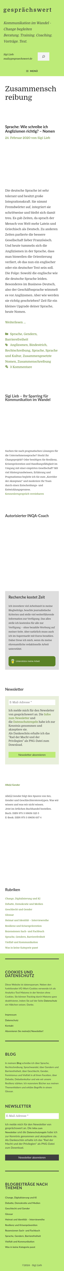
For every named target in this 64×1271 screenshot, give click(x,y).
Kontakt (9, 1025)
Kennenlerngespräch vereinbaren (24, 493)
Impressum (11, 1014)
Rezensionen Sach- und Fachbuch (24, 931)
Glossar (9, 915)
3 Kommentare (21, 367)
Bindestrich (38, 345)
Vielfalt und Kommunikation (21, 942)
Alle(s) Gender (12, 784)
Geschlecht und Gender (18, 909)
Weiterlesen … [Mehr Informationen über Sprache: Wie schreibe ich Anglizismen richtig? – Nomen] (15, 322)
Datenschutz (50, 1000)
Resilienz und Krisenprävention (23, 926)
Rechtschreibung (17, 350)
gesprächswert (27, 10)
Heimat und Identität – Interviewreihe (27, 920)
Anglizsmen (19, 345)
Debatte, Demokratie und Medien (24, 904)
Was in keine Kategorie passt (21, 947)
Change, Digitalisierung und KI (22, 898)
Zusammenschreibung (34, 361)
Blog (19, 1063)
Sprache (38, 350)
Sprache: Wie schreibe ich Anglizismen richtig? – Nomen (30, 128)
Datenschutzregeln (25, 721)
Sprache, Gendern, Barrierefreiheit (25, 936)
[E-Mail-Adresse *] (32, 702)
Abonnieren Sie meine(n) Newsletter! (24, 1031)
